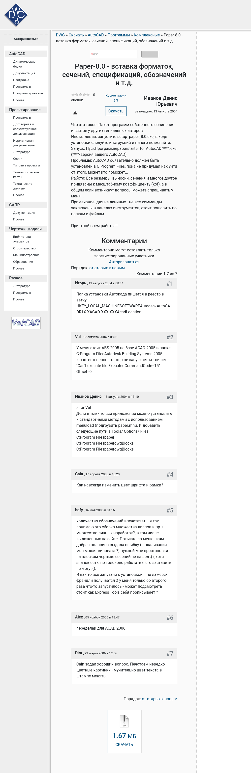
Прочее (18, 100)
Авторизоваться (26, 39)
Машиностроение (26, 255)
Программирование (28, 93)
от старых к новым (107, 268)
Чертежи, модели (25, 229)
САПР (14, 205)
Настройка (21, 80)
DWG (60, 35)
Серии (17, 158)
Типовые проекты (26, 165)
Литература (21, 152)
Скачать (116, 111)
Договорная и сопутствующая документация (24, 128)
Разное (16, 278)
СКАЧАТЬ (124, 731)
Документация (24, 73)
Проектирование (25, 109)
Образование (23, 262)
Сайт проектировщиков (12, 12)
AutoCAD (17, 54)
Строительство (24, 248)
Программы (22, 86)
